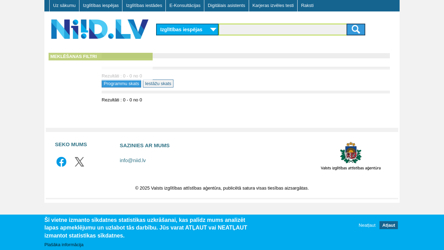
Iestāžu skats (215, 83)
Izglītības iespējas (101, 5)
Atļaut (388, 225)
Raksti (307, 5)
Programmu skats (178, 83)
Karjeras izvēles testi (273, 5)
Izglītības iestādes (144, 5)
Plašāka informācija (64, 244)
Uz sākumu (64, 5)
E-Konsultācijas (184, 5)
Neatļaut (367, 225)
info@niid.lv (133, 160)
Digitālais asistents (226, 5)
